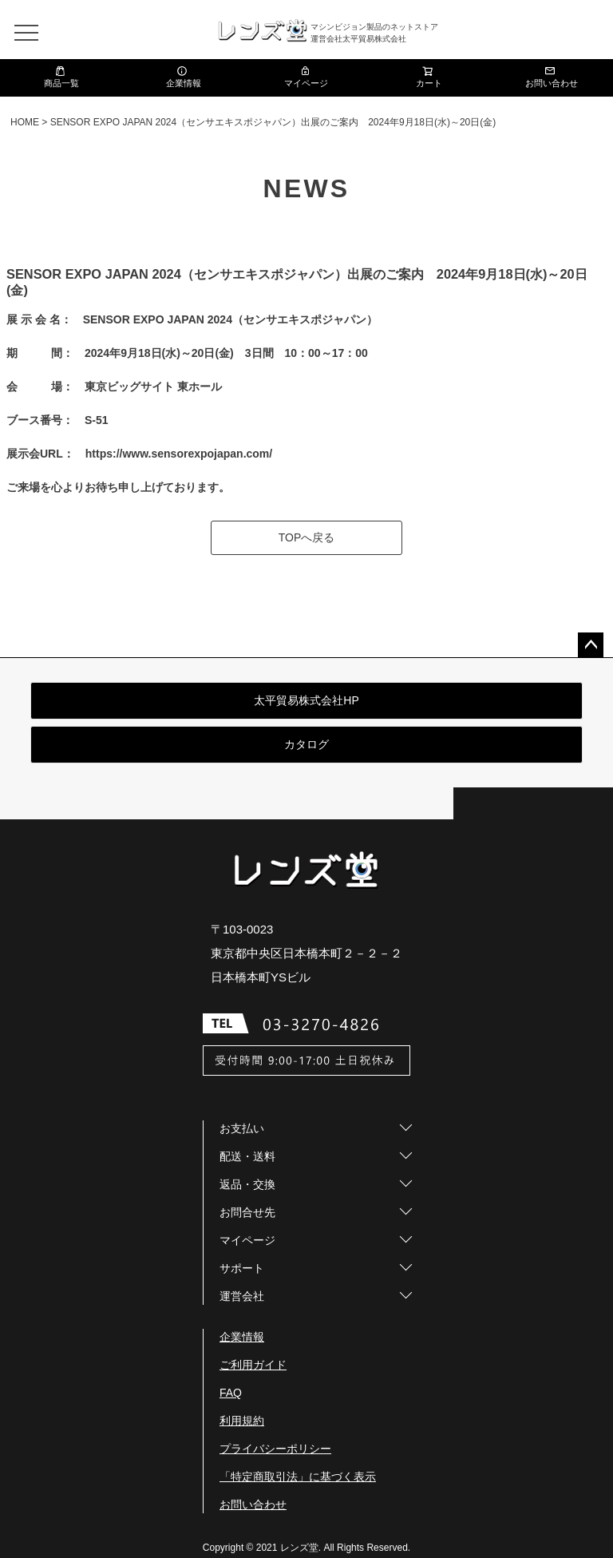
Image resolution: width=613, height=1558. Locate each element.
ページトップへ (590, 645)
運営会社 (241, 1296)
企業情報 (183, 76)
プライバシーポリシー (275, 1448)
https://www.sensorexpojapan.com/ (178, 453)
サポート (241, 1268)
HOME (24, 122)
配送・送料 (247, 1156)
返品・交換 (247, 1184)
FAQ (230, 1392)
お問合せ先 (247, 1212)
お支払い (241, 1128)
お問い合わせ (551, 76)
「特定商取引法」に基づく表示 (297, 1476)
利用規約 (241, 1420)
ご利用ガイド (253, 1364)
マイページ (306, 76)
